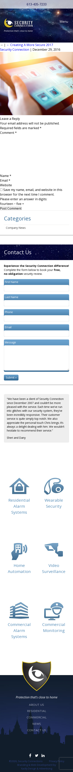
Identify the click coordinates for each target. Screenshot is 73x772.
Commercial (37, 717)
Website (6, 185)
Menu (62, 21)
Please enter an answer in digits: (23, 199)
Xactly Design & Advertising (36, 768)
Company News (16, 228)
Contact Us (36, 730)
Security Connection (14, 49)
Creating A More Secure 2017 (29, 45)
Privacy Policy (56, 761)
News (36, 724)
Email (5, 180)
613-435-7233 (37, 4)
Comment (8, 133)
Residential (36, 711)
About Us (36, 705)
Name (5, 176)
